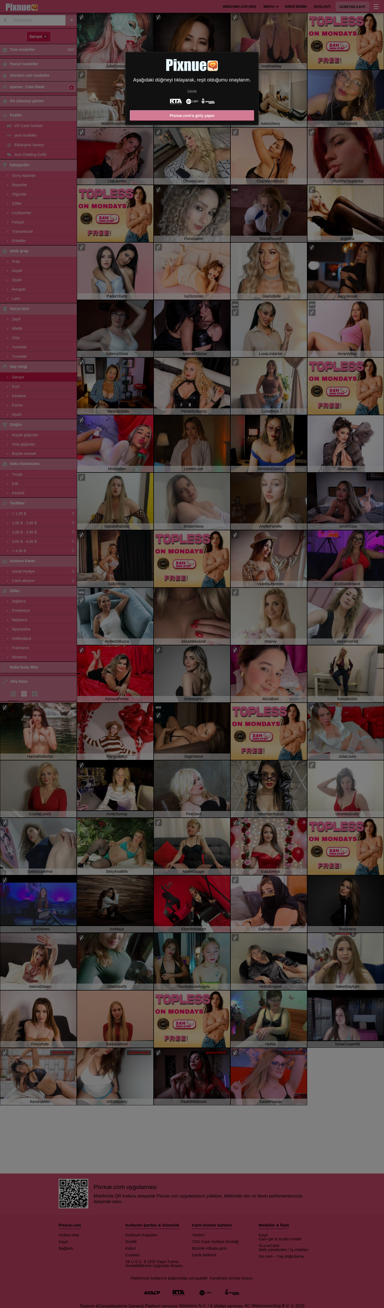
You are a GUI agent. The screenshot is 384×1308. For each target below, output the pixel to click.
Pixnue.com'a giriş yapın (192, 115)
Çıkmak (192, 90)
